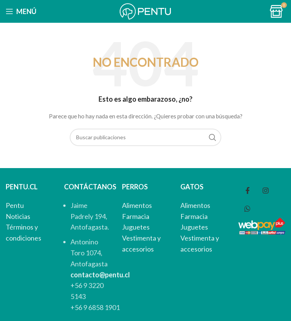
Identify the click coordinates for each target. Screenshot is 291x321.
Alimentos (137, 205)
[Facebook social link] (247, 190)
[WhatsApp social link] (247, 208)
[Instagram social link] (265, 190)
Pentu (15, 205)
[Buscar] (145, 137)
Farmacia (135, 216)
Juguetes (136, 227)
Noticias (18, 216)
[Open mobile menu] (21, 11)
